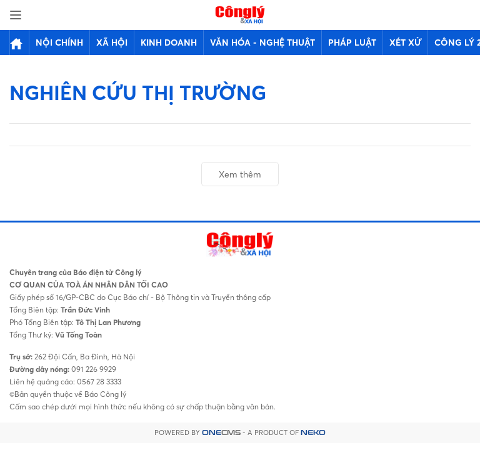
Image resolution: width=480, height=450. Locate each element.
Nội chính (59, 42)
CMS (221, 433)
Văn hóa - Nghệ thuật (262, 42)
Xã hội (112, 42)
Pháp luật (352, 42)
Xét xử (405, 42)
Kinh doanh (169, 42)
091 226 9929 (92, 369)
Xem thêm (240, 174)
